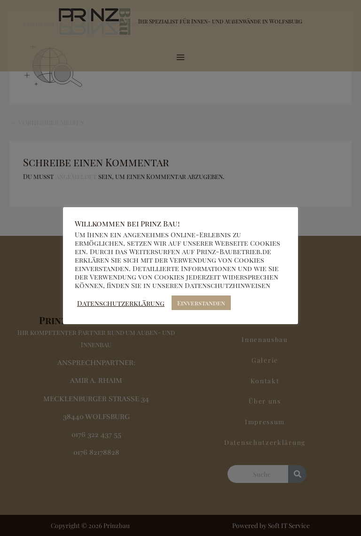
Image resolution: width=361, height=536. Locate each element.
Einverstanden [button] (201, 303)
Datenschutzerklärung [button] (121, 303)
